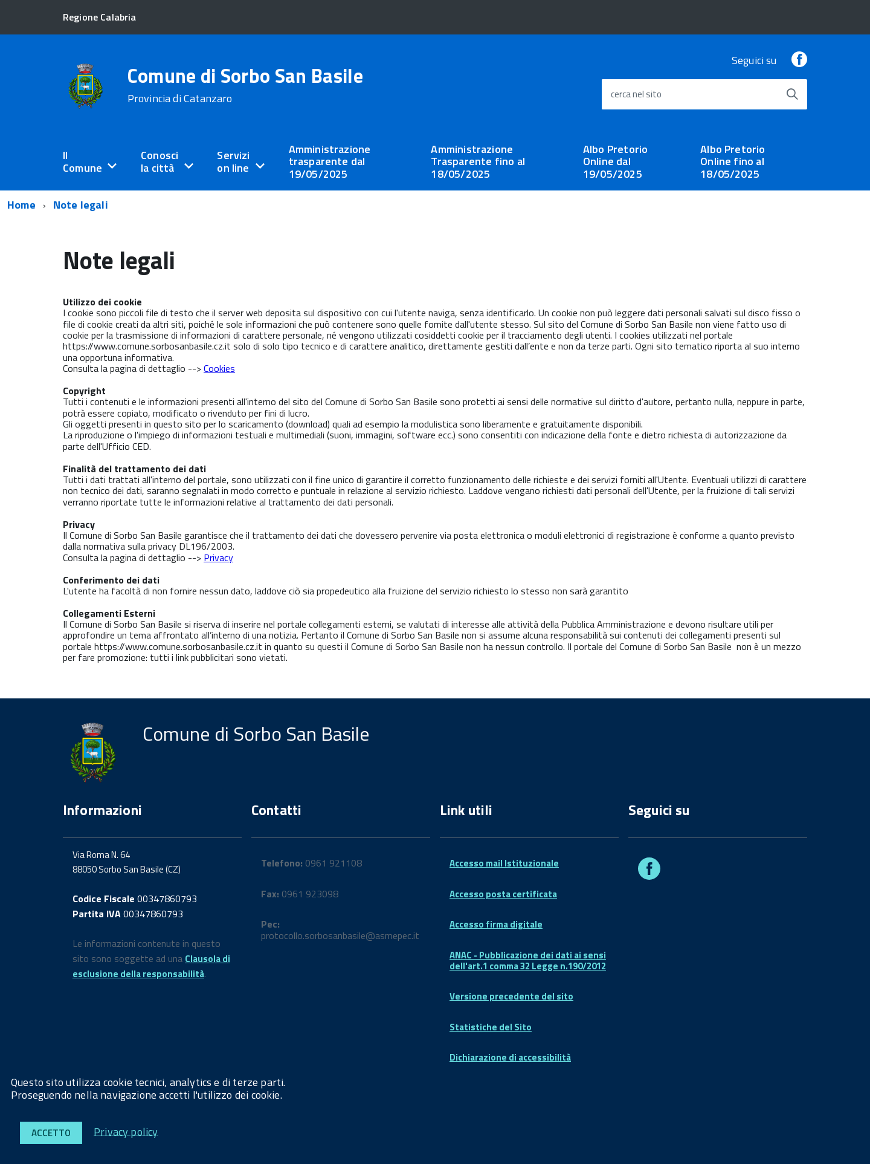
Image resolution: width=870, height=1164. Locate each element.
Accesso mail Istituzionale (504, 863)
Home (21, 205)
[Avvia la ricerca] (792, 94)
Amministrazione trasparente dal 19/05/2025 (330, 161)
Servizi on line (233, 161)
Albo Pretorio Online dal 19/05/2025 (615, 161)
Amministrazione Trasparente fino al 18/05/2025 (477, 161)
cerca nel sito (636, 94)
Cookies (219, 368)
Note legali (80, 205)
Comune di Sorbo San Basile (245, 85)
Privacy (218, 557)
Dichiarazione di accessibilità (510, 1057)
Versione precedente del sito (511, 996)
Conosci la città (159, 161)
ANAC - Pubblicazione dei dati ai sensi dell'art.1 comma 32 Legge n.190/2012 (528, 960)
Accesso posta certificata (503, 894)
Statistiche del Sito (491, 1027)
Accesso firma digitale (496, 924)
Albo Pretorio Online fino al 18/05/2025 (732, 161)
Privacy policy (126, 1131)
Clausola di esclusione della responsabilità (151, 966)
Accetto (51, 1133)
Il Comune (82, 161)
